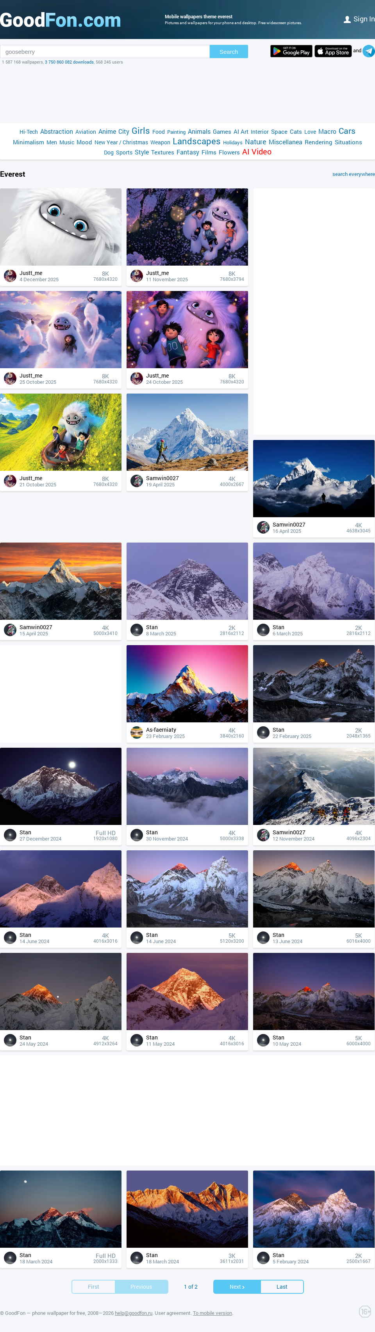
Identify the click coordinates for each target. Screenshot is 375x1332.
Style (142, 152)
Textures (162, 152)
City (123, 131)
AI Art (241, 131)
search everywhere (353, 174)
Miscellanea (285, 142)
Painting (176, 131)
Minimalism (28, 142)
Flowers (229, 152)
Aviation (85, 131)
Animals (199, 131)
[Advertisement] (187, 94)
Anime (107, 131)
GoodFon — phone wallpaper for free (45, 1312)
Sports (124, 152)
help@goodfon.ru (133, 1312)
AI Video (256, 151)
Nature (255, 141)
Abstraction (56, 131)
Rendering (318, 142)
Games (222, 131)
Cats (296, 131)
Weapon (160, 142)
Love (310, 131)
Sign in (359, 18)
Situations (348, 142)
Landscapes (197, 141)
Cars (347, 130)
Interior (260, 131)
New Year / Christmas (121, 142)
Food (158, 131)
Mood (84, 142)
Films (209, 152)
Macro (327, 131)
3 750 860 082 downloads (69, 62)
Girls (141, 130)
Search (229, 51)
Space (279, 131)
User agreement (173, 1312)
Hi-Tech (29, 131)
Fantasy (188, 152)
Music (66, 142)
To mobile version (212, 1312)
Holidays (233, 142)
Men (51, 142)
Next (237, 1286)
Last (282, 1286)
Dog (109, 152)
